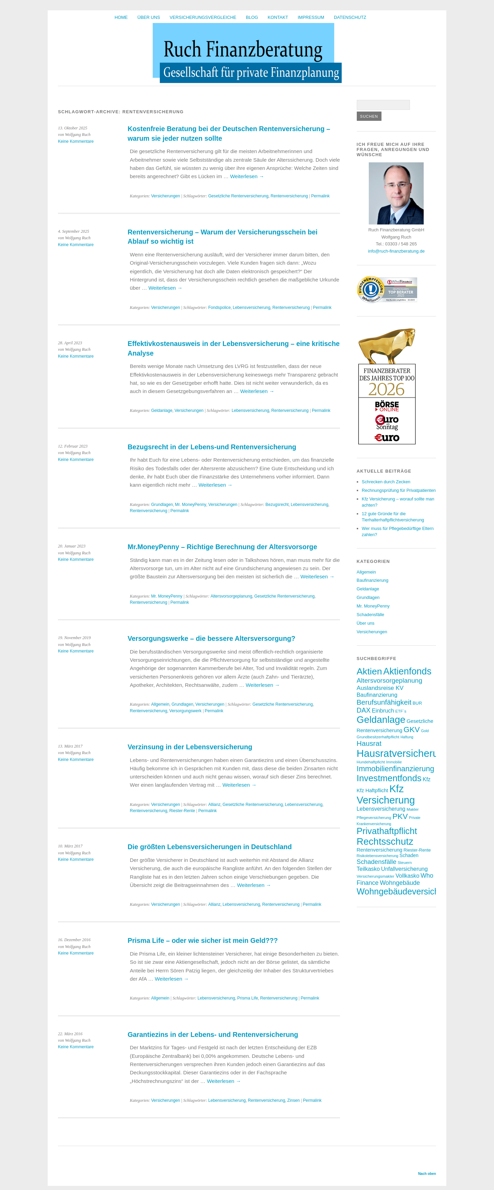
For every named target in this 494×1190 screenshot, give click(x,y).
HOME (121, 17)
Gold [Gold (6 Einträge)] (425, 731)
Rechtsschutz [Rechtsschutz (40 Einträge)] (385, 841)
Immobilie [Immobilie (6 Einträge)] (394, 762)
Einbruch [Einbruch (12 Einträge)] (383, 710)
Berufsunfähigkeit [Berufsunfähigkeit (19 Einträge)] (384, 702)
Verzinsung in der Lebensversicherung (190, 747)
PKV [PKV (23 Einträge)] (400, 816)
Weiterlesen (247, 176)
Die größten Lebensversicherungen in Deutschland (210, 847)
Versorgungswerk (185, 710)
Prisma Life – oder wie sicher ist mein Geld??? (203, 940)
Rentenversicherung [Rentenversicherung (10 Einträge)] (379, 850)
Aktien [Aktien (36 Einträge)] (369, 671)
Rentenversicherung (289, 196)
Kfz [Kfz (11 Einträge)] (427, 779)
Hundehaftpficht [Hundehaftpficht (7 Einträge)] (371, 762)
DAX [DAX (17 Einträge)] (364, 710)
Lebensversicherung (251, 307)
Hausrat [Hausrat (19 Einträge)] (369, 743)
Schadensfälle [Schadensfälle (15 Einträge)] (377, 861)
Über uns (148, 17)
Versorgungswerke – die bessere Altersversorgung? (211, 638)
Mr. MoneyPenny (190, 504)
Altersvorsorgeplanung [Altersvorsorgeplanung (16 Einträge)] (389, 680)
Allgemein (160, 704)
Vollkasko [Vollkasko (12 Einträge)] (407, 876)
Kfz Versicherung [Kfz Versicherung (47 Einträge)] (386, 794)
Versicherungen (165, 196)
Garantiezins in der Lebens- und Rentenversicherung (213, 1034)
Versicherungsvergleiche (203, 17)
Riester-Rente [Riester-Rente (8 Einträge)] (417, 850)
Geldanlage (161, 410)
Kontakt (278, 17)
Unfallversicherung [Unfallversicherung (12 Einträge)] (404, 869)
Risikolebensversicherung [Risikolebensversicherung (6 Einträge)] (377, 856)
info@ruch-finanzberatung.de (396, 251)
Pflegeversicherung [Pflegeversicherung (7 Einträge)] (374, 817)
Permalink (320, 196)
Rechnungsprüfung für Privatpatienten (399, 490)
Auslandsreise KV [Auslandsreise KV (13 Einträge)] (380, 687)
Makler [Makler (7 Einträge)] (413, 809)
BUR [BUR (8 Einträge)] (417, 703)
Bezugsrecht (277, 504)
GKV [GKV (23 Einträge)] (411, 729)
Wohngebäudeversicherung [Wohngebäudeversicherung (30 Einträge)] (409, 891)
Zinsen (293, 1100)
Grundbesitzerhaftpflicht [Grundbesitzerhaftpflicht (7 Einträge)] (378, 737)
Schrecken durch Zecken (386, 481)
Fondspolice (219, 307)
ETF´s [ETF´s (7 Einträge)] (400, 711)
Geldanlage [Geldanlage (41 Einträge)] (381, 719)
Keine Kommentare (76, 141)
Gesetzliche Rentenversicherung (238, 196)
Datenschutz (350, 17)
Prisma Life (247, 998)
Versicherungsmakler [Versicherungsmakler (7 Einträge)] (376, 876)
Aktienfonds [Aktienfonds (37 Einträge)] (407, 671)
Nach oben (427, 1174)
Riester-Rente (182, 810)
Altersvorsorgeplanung (231, 596)
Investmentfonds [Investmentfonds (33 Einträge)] (389, 778)
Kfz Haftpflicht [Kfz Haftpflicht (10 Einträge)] (372, 790)
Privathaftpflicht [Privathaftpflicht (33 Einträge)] (387, 831)
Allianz (214, 804)
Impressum (311, 17)
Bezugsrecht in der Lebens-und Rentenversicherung (212, 447)
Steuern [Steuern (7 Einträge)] (405, 862)
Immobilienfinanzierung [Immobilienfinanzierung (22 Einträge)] (395, 768)
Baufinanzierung (373, 580)
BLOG (252, 17)
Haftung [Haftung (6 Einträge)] (406, 737)
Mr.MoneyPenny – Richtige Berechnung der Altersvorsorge (222, 547)
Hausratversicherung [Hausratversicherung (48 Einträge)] (403, 753)
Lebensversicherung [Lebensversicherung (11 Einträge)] (381, 809)
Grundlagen (162, 504)
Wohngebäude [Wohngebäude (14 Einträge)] (400, 882)
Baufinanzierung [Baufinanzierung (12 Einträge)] (377, 695)
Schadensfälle (370, 614)
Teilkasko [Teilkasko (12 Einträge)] (368, 869)
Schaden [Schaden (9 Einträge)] (409, 855)
